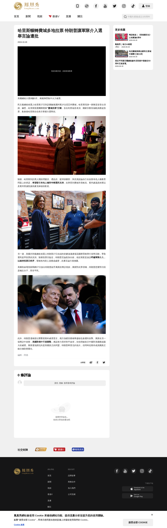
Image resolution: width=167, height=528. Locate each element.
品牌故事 (71, 476)
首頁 (49, 476)
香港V (50, 494)
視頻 (49, 488)
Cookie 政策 (19, 525)
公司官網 (71, 494)
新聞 (49, 482)
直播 (49, 501)
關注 (49, 507)
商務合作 (71, 482)
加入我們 (71, 488)
